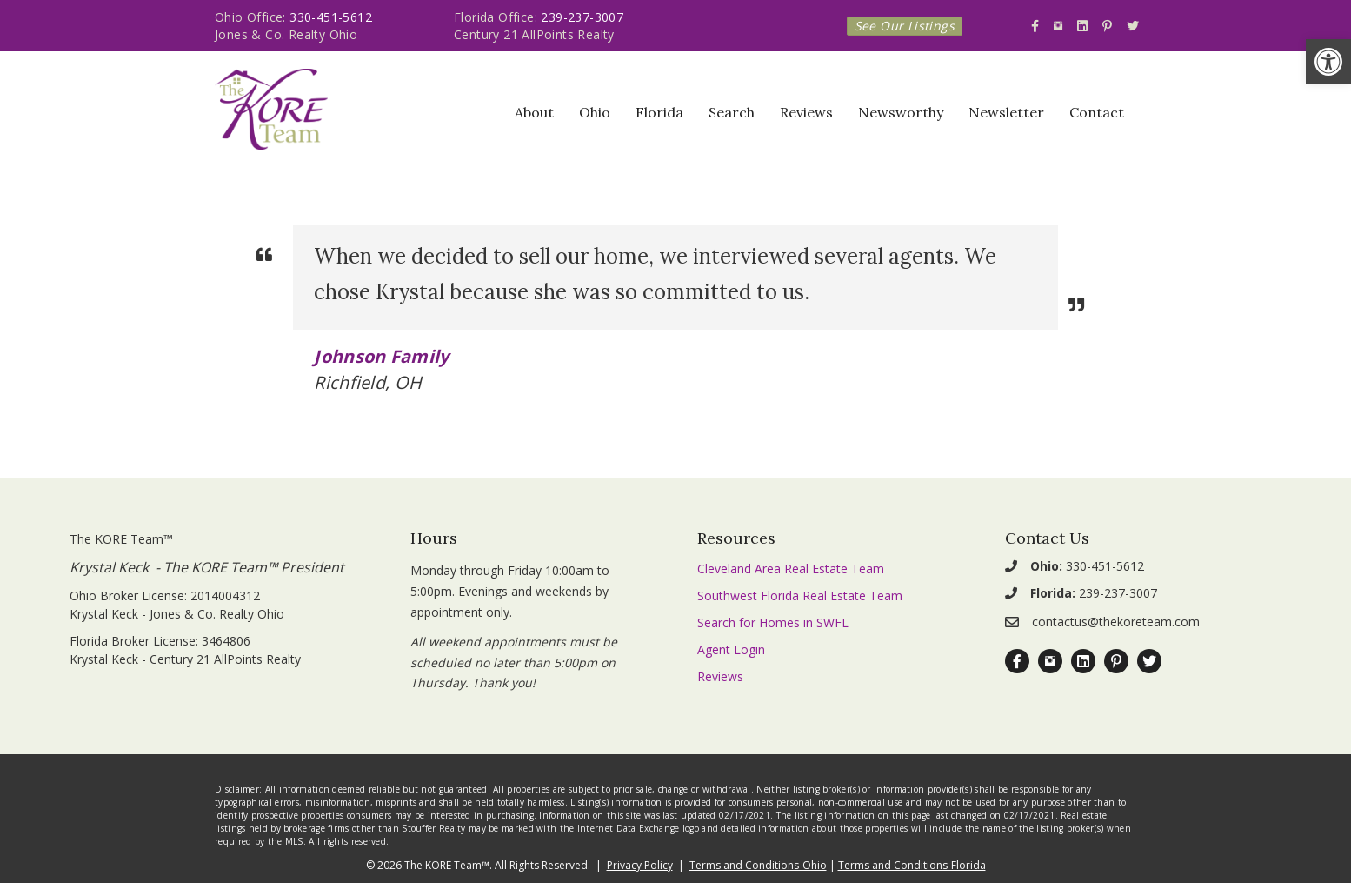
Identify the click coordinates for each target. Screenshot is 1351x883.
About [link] (534, 112)
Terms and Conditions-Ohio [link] (758, 865)
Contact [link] (1096, 112)
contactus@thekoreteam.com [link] (1116, 621)
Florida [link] (659, 112)
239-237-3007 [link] (582, 17)
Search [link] (732, 112)
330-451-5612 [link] (331, 17)
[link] (1328, 61)
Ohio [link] (594, 112)
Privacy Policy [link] (640, 865)
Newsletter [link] (1006, 112)
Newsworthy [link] (900, 112)
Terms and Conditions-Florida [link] (912, 865)
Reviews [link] (806, 112)
